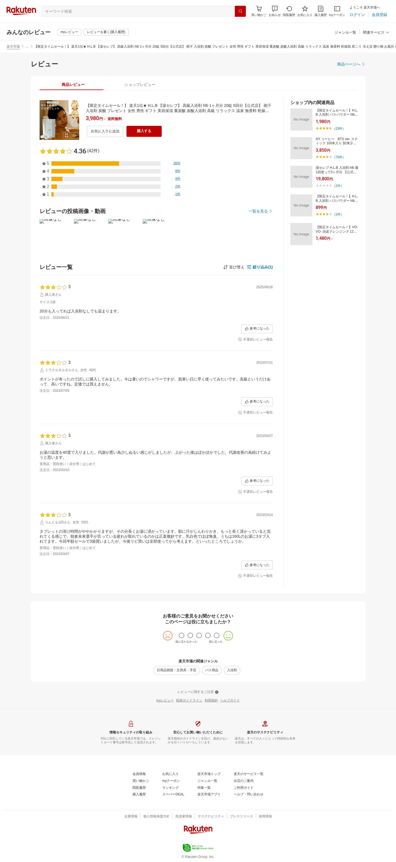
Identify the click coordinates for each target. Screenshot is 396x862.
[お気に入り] (304, 11)
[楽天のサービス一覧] (248, 774)
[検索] (240, 11)
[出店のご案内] (244, 781)
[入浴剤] (232, 670)
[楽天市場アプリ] (209, 794)
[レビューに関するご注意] (198, 692)
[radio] (181, 635)
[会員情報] (139, 774)
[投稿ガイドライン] (189, 700)
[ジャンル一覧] (345, 32)
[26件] (177, 163)
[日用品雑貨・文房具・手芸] (176, 670)
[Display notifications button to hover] (258, 11)
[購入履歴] (321, 11)
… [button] (27, 46)
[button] (275, 11)
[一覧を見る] (261, 211)
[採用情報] (265, 816)
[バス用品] (212, 670)
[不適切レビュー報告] (255, 340)
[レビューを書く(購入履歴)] (106, 32)
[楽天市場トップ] (209, 774)
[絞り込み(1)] (260, 267)
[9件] (177, 171)
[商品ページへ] (351, 64)
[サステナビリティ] (211, 816)
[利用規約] (211, 700)
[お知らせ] (275, 11)
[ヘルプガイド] (230, 700)
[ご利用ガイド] (244, 788)
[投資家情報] (183, 816)
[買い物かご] (141, 781)
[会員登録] (379, 14)
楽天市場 (13, 46)
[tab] (73, 84)
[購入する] (144, 131)
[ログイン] (357, 14)
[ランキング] (170, 788)
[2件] (177, 186)
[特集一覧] (204, 788)
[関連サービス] (376, 32)
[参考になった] (257, 328)
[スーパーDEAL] (173, 794)
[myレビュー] (69, 32)
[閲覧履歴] (289, 11)
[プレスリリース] (241, 816)
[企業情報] (131, 816)
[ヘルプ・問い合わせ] (248, 794)
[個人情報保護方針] (156, 816)
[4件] (177, 179)
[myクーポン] (337, 11)
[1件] (177, 194)
